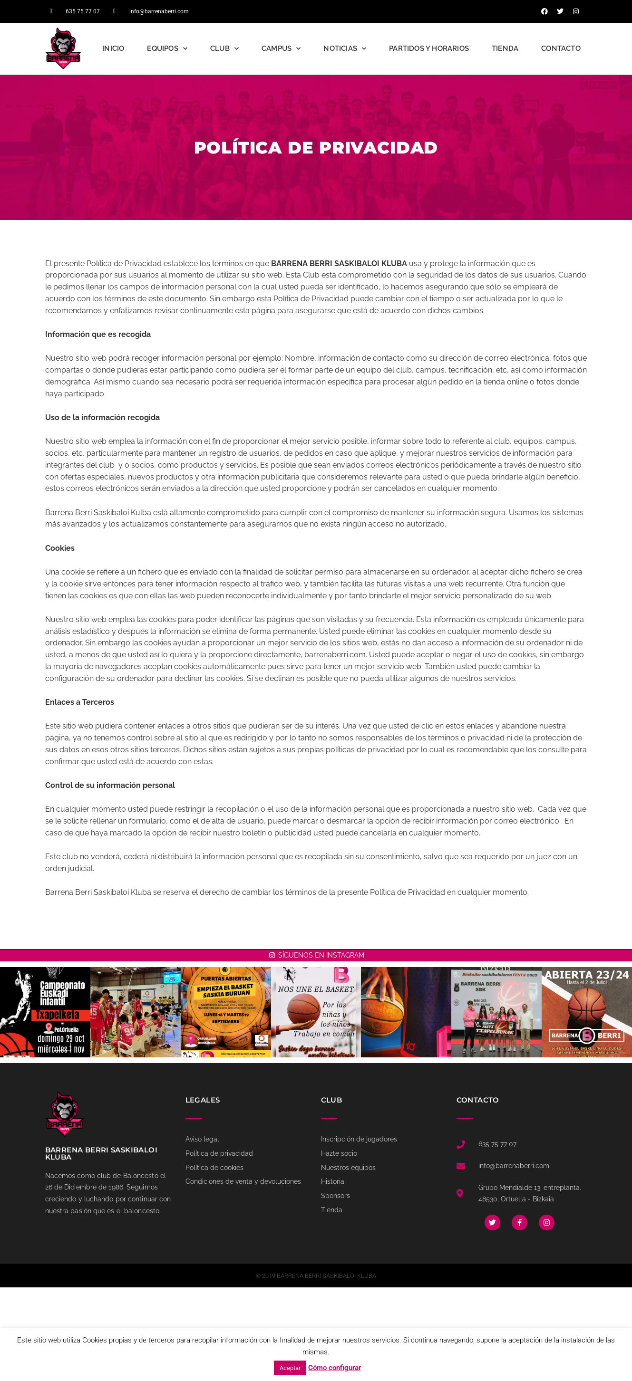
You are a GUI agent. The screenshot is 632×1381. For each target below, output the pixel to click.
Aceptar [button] (290, 1367)
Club (224, 48)
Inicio (113, 48)
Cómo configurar (334, 1367)
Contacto (561, 48)
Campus (281, 48)
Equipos (167, 48)
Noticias (344, 48)
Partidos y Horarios (429, 48)
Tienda (505, 48)
